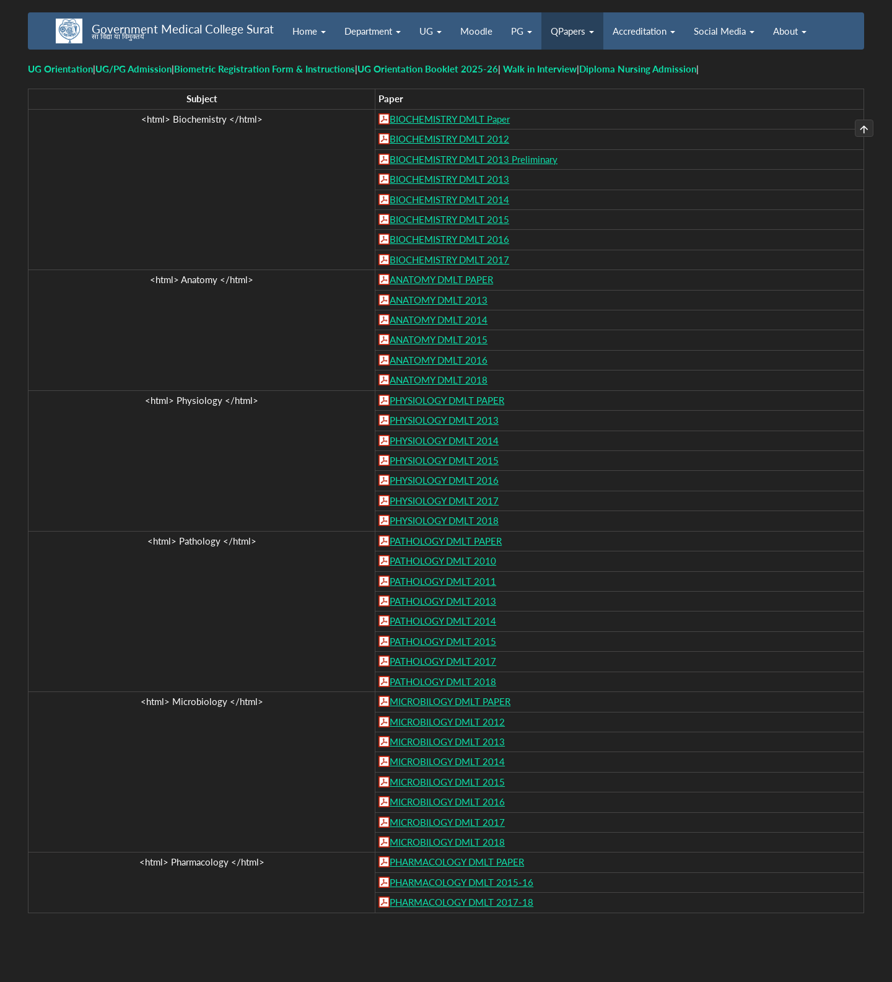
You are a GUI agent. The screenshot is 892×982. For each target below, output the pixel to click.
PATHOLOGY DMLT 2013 (443, 601)
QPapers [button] (572, 31)
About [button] (790, 31)
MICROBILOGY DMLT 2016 (447, 801)
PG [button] (521, 31)
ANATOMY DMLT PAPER (441, 279)
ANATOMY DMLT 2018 (439, 379)
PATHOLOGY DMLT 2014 (443, 620)
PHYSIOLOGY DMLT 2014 (444, 440)
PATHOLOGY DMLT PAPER (446, 540)
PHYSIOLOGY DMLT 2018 (444, 520)
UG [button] (430, 31)
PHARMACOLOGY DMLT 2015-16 (461, 882)
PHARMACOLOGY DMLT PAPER (457, 861)
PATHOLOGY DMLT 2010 (443, 560)
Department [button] (372, 31)
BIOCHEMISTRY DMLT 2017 (449, 259)
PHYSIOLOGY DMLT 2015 (444, 460)
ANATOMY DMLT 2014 (439, 319)
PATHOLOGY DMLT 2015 (443, 641)
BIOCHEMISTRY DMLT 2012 (449, 138)
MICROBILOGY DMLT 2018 (447, 842)
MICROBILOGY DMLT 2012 (447, 721)
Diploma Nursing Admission (637, 68)
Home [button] (309, 31)
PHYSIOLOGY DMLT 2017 (444, 500)
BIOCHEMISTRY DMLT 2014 (449, 199)
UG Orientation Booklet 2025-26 (427, 68)
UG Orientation (60, 68)
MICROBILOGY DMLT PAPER (450, 701)
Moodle (476, 31)
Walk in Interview (540, 68)
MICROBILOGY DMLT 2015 (447, 781)
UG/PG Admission (133, 68)
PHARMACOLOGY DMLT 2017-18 (461, 902)
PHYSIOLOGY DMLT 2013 (444, 420)
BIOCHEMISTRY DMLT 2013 (449, 179)
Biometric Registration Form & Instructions (264, 68)
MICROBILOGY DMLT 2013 (447, 741)
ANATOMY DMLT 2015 (439, 339)
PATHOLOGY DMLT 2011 (443, 581)
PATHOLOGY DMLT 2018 (443, 681)
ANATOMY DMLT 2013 (439, 299)
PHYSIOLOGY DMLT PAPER (447, 400)
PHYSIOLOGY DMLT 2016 (444, 480)
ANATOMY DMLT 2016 (439, 360)
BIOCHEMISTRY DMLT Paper (450, 119)
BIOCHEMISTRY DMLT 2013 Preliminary (474, 159)
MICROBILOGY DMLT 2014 (447, 761)
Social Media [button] (724, 31)
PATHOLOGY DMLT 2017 (443, 661)
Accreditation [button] (644, 31)
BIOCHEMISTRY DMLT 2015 (449, 219)
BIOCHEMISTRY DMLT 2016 (449, 239)
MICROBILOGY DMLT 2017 (447, 822)
